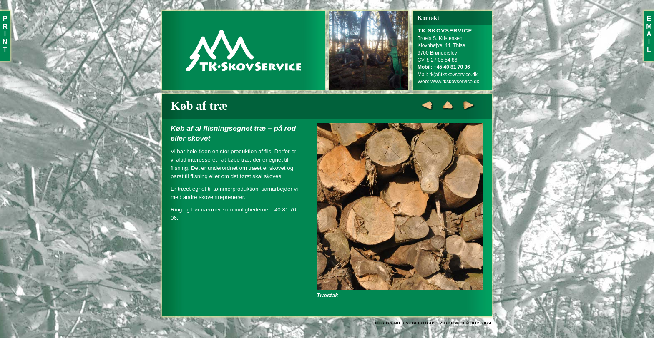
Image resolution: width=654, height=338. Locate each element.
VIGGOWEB (452, 323)
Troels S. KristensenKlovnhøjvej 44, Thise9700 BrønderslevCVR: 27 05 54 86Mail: (445, 52)
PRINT (5, 34)
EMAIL (648, 34)
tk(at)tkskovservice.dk (454, 74)
